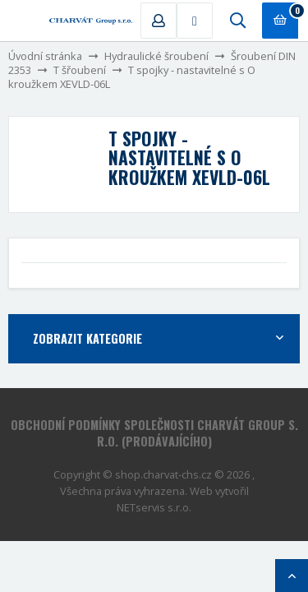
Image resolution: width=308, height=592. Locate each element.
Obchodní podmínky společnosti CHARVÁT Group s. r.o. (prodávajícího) (154, 433)
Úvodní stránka (45, 56)
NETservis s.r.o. (154, 507)
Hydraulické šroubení (156, 56)
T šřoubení (79, 69)
